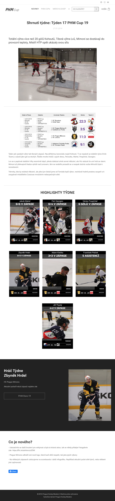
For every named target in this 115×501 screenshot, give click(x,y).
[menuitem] (55, 9)
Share (13, 471)
